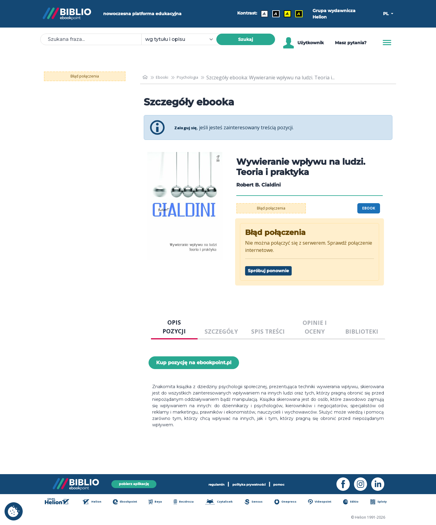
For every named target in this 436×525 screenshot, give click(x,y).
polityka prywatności (250, 483)
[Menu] (387, 42)
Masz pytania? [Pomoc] (350, 42)
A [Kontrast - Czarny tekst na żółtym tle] (285, 13)
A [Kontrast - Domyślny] (262, 13)
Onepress (289, 502)
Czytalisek (222, 502)
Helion (95, 502)
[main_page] (146, 77)
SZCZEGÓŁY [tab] (221, 331)
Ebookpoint (128, 502)
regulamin (206, 483)
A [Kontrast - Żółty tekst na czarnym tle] (296, 13)
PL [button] (386, 13)
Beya (158, 502)
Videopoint (324, 502)
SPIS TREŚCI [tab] (268, 331)
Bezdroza (185, 502)
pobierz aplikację (134, 483)
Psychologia (194, 77)
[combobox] (182, 39)
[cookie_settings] (14, 511)
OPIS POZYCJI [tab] (174, 326)
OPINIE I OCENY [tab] (315, 327)
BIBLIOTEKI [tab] (361, 331)
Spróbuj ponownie (268, 270)
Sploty (381, 502)
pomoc (290, 483)
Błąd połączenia (84, 76)
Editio (355, 502)
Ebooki (165, 77)
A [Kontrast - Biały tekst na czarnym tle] (273, 13)
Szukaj (245, 39)
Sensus (257, 502)
